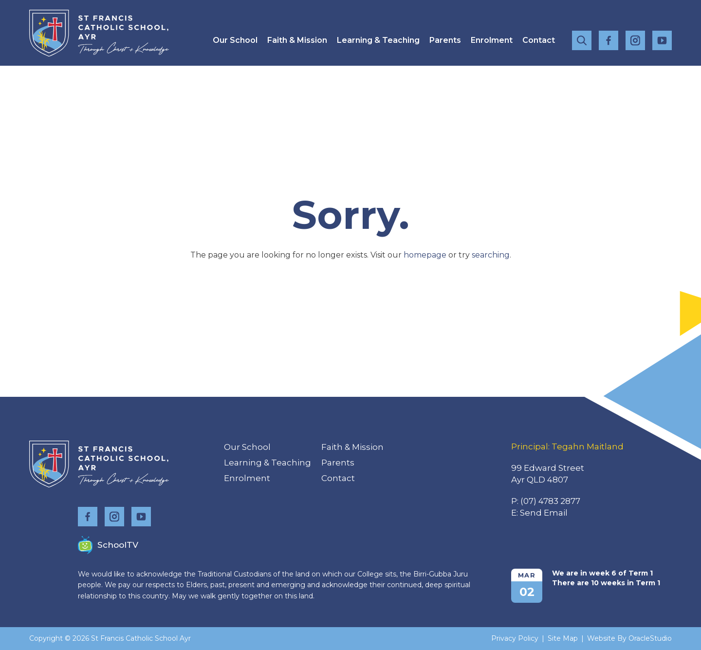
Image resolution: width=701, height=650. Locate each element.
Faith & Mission (297, 40)
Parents (445, 40)
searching (491, 255)
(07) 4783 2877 (550, 501)
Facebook (608, 38)
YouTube (662, 38)
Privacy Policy (514, 638)
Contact (538, 40)
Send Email (544, 513)
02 (527, 592)
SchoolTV (108, 545)
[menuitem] (235, 40)
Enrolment (492, 40)
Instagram (635, 39)
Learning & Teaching (378, 40)
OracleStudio (650, 638)
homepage (425, 255)
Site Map (563, 638)
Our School (235, 40)
